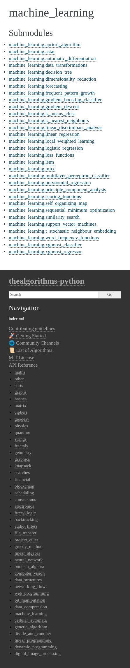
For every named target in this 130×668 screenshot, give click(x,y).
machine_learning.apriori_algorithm (44, 44)
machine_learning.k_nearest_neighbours (49, 120)
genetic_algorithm (31, 626)
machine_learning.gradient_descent (44, 106)
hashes (21, 398)
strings (21, 439)
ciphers (21, 412)
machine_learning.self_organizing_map (48, 203)
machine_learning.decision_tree (40, 72)
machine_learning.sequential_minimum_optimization (62, 210)
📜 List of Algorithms (30, 350)
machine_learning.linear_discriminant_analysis (55, 127)
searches (22, 472)
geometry (23, 452)
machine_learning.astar (32, 51)
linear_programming (33, 640)
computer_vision (30, 573)
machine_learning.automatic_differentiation (52, 58)
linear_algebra (27, 553)
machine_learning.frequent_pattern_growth (52, 93)
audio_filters (26, 526)
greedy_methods (29, 546)
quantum (22, 432)
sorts (19, 385)
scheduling (24, 492)
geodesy (22, 419)
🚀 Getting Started (27, 335)
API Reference (23, 365)
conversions (25, 499)
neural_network (29, 559)
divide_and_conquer (33, 633)
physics (21, 425)
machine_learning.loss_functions (41, 155)
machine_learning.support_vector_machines (52, 224)
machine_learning (31, 613)
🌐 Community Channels (34, 343)
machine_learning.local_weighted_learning (51, 141)
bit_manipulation (30, 600)
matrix (20, 405)
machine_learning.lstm (31, 162)
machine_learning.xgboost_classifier (45, 244)
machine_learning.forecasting (38, 86)
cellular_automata (31, 620)
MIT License (21, 357)
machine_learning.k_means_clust (42, 113)
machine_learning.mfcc (32, 168)
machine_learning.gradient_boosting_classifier (55, 99)
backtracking (26, 519)
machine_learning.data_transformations (48, 65)
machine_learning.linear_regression (44, 134)
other (19, 378)
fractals (21, 445)
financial (22, 479)
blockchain (24, 486)
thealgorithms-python (47, 280)
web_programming (32, 593)
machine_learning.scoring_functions (45, 196)
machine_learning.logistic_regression (46, 148)
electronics (24, 506)
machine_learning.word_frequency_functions (54, 237)
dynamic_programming (36, 646)
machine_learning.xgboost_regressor (45, 251)
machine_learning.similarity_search (44, 217)
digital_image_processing (38, 653)
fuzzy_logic (25, 512)
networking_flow (30, 586)
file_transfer (25, 532)
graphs (21, 392)
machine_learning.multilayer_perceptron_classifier (59, 175)
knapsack (23, 465)
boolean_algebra (29, 566)
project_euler (26, 539)
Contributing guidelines (32, 328)
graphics (22, 459)
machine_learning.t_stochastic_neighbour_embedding (62, 231)
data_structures (28, 579)
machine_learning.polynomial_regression (50, 182)
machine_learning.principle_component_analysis (57, 189)
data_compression (31, 606)
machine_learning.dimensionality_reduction (52, 79)
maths (20, 372)
